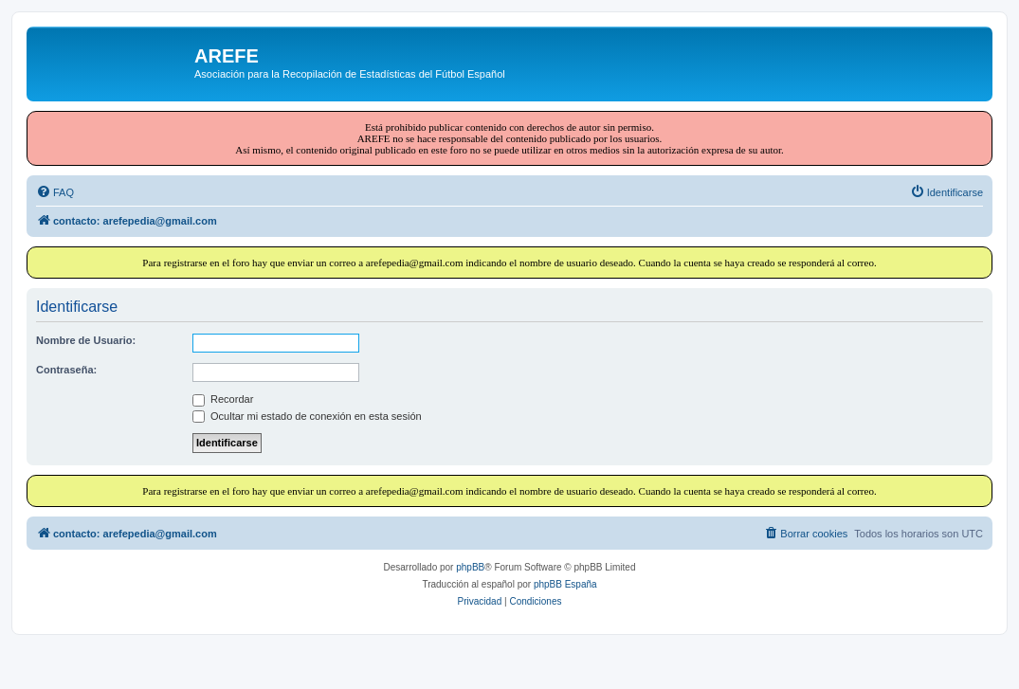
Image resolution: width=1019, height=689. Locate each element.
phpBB (470, 567)
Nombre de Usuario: (86, 340)
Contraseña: (66, 369)
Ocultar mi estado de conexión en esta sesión (307, 416)
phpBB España (565, 584)
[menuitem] (55, 192)
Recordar (222, 399)
